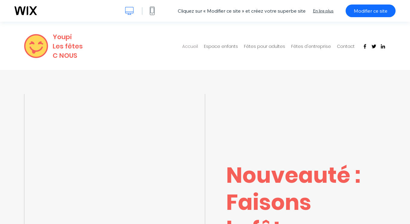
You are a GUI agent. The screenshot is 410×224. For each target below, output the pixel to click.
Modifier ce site (370, 11)
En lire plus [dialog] (323, 11)
